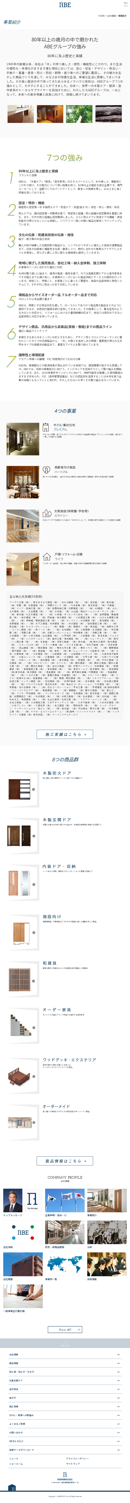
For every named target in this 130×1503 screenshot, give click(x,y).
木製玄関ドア (16, 1380)
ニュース (13, 1458)
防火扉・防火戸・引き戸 (21, 1371)
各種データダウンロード (21, 1449)
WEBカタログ (16, 1441)
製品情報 (13, 1363)
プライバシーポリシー (77, 1458)
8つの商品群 (65, 759)
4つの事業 (65, 410)
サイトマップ (73, 1463)
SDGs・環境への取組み (21, 1415)
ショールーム (16, 1463)
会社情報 (13, 1354)
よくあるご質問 (17, 1423)
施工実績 (13, 1406)
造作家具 (13, 1389)
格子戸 (12, 1397)
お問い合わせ (16, 1432)
